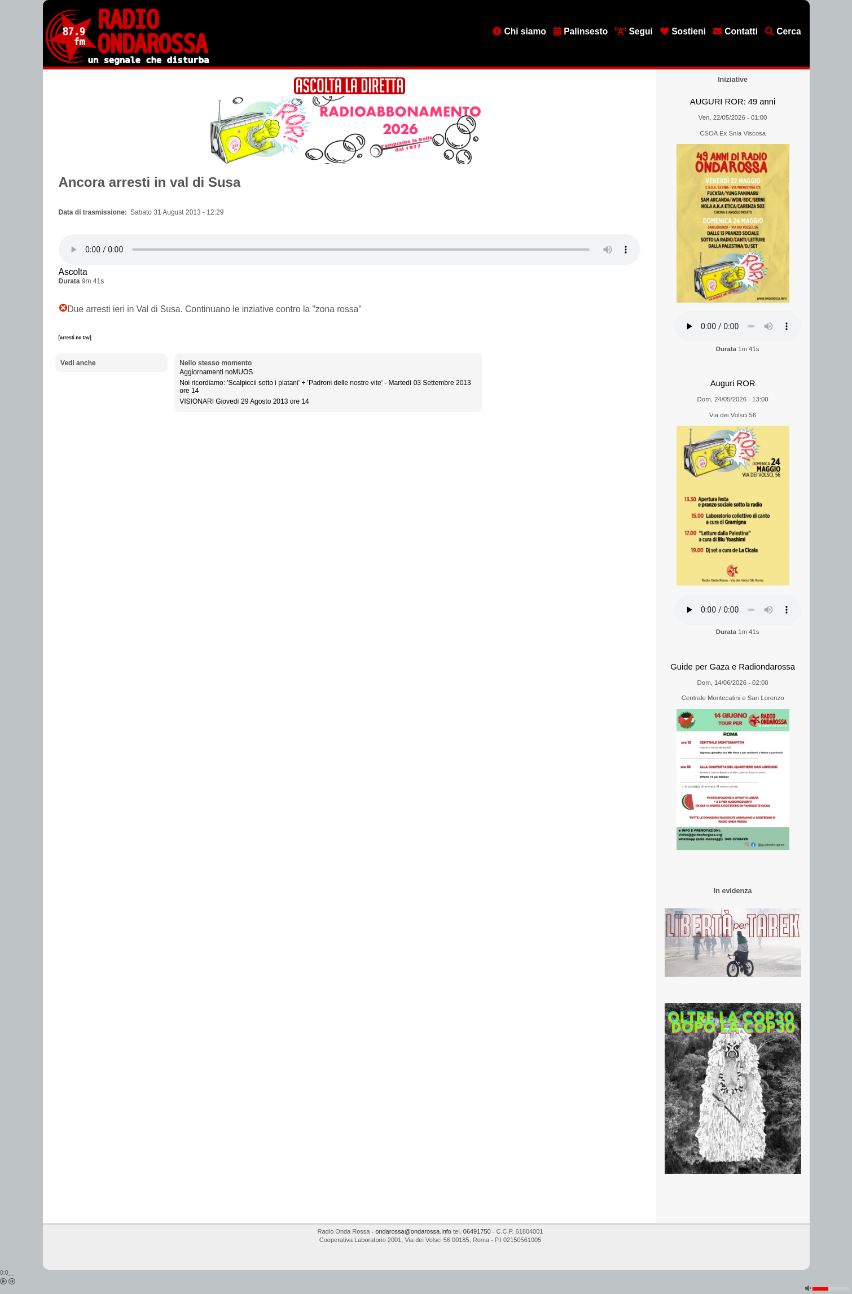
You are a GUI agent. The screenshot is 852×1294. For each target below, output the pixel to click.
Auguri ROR (733, 383)
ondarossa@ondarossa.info (413, 1231)
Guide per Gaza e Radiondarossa (732, 666)
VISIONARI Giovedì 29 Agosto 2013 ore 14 (244, 401)
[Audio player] (349, 249)
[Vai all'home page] (127, 63)
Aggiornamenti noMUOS (216, 372)
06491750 (477, 1231)
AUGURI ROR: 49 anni (732, 101)
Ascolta (73, 272)
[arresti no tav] (75, 337)
